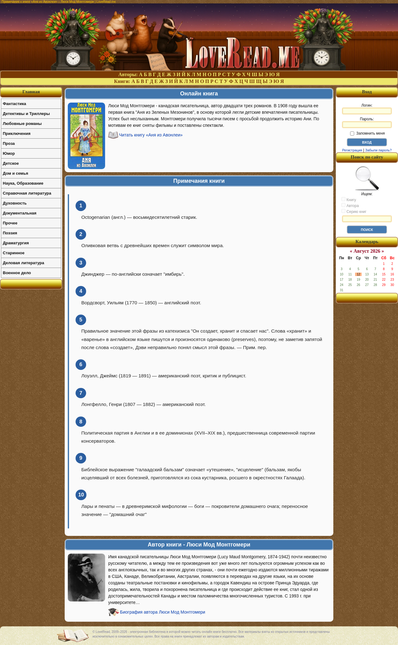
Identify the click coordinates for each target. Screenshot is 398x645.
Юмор (9, 153)
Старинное (14, 253)
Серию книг (353, 211)
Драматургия (16, 243)
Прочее (10, 223)
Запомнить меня (367, 133)
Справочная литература (27, 193)
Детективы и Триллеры (26, 113)
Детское (11, 163)
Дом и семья (15, 173)
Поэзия (10, 233)
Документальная (19, 213)
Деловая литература (23, 262)
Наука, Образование (23, 183)
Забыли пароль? (378, 150)
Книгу (348, 199)
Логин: (367, 108)
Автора (350, 205)
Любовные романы (22, 123)
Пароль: (367, 122)
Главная (31, 91)
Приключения (16, 133)
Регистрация (352, 150)
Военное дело (17, 272)
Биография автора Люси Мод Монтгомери (162, 612)
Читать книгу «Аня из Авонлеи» (151, 134)
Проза (9, 143)
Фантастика (14, 103)
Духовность (15, 203)
